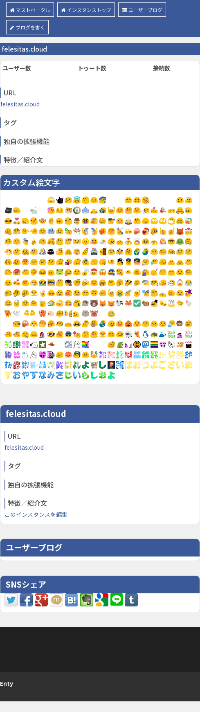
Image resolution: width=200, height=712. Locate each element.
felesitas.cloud (20, 104)
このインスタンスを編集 (35, 514)
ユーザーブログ (142, 9)
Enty (6, 683)
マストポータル (30, 9)
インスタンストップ (86, 9)
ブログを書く (27, 27)
